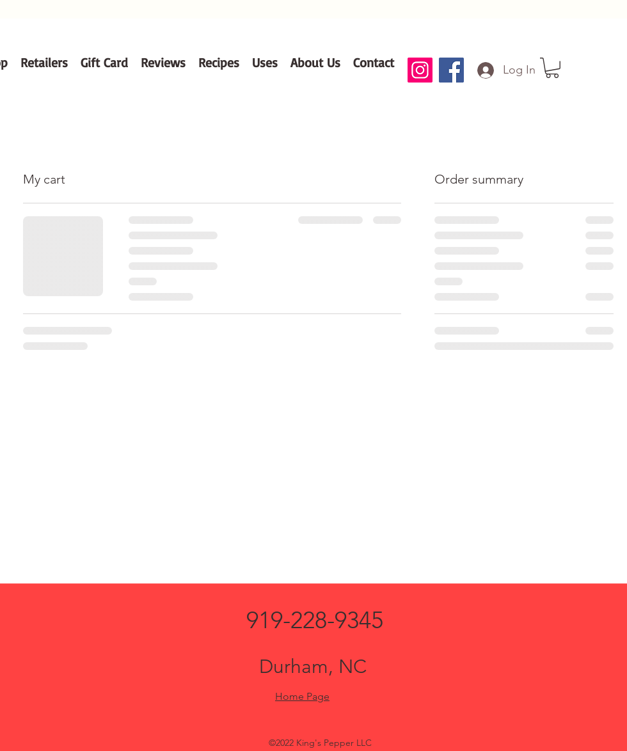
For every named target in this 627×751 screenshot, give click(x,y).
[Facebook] (451, 70)
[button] (552, 68)
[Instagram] (420, 70)
